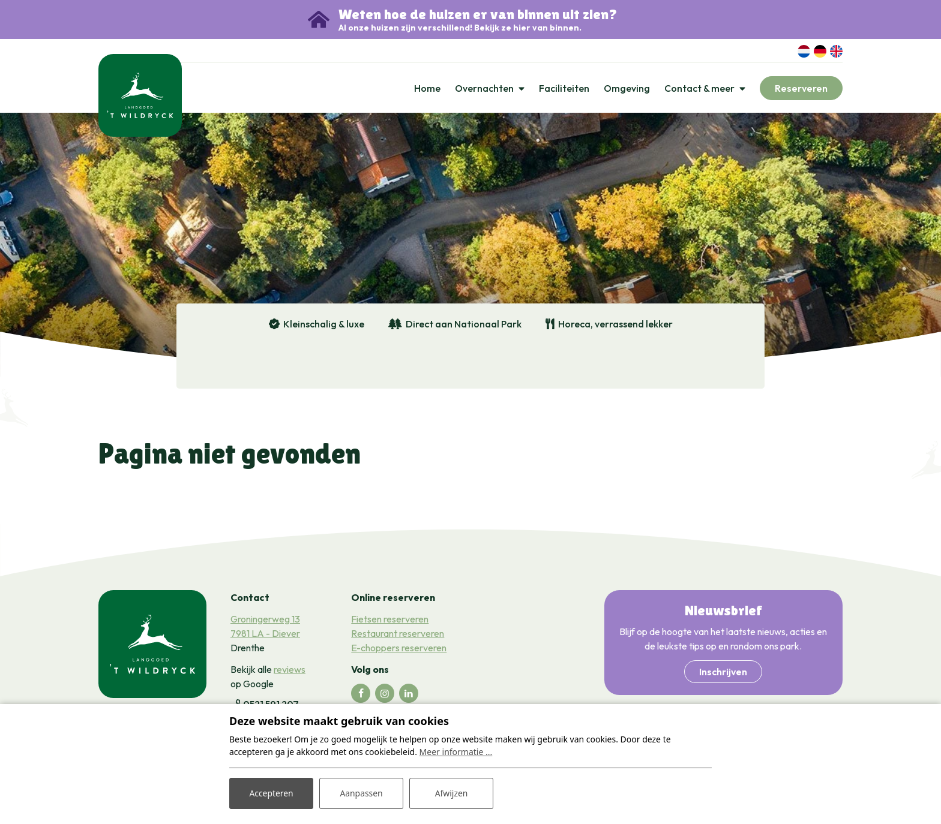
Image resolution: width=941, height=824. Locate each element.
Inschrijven (723, 672)
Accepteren (271, 793)
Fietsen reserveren (389, 619)
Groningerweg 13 (265, 619)
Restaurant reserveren (397, 634)
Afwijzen (450, 793)
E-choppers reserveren (398, 648)
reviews (289, 670)
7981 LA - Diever (265, 634)
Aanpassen (361, 793)
